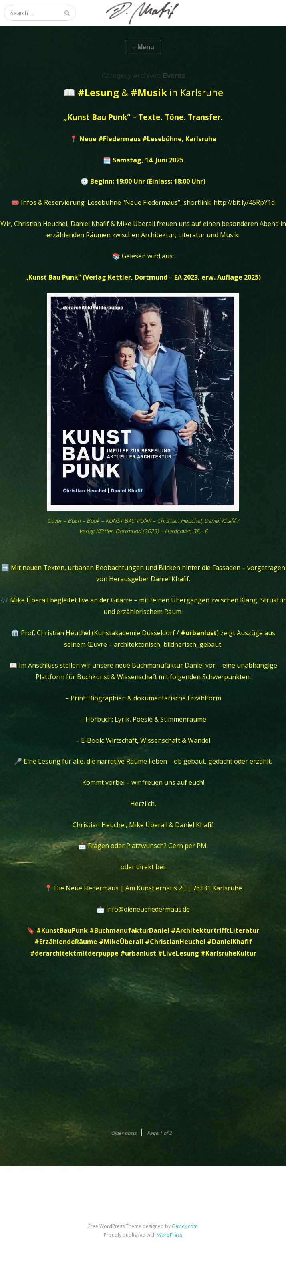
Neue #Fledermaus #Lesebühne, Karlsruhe (147, 138)
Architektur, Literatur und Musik (189, 234)
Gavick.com (185, 1226)
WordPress (169, 1235)
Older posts (124, 1133)
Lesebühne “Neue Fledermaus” (133, 202)
